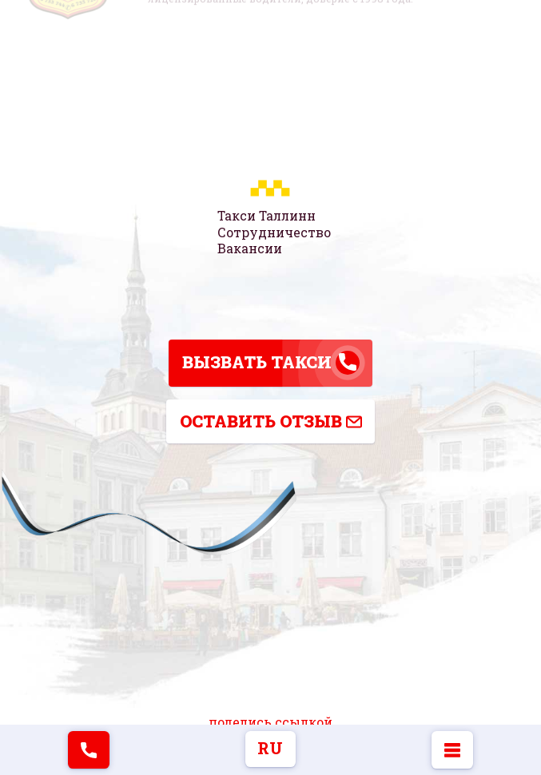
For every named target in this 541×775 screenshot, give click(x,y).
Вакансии (250, 248)
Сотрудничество (273, 232)
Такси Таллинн (266, 216)
